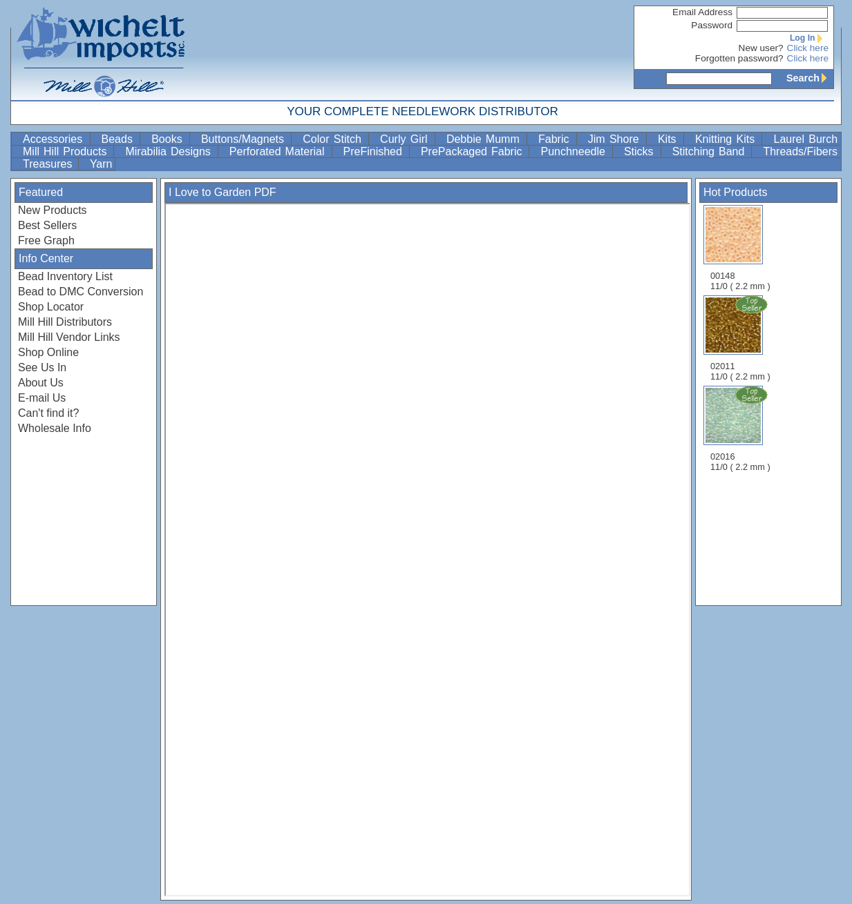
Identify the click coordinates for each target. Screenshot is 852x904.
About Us (41, 383)
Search (809, 77)
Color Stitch (334, 139)
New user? (761, 48)
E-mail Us (42, 398)
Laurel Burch (805, 139)
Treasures (49, 164)
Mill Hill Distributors (65, 322)
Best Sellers (47, 225)
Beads (120, 139)
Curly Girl (406, 139)
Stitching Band (710, 151)
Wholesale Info (54, 428)
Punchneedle (574, 151)
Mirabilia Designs (169, 151)
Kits (669, 139)
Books (169, 139)
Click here (808, 48)
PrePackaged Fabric (474, 151)
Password (711, 25)
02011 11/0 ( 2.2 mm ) (741, 338)
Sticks (641, 151)
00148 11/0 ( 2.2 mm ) (740, 248)
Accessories (55, 139)
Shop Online (48, 352)
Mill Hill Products (67, 151)
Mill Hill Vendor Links (69, 337)
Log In (809, 38)
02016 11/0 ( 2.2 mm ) (741, 428)
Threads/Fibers (800, 151)
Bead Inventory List (65, 276)
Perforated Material (279, 151)
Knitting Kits (727, 139)
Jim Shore (615, 139)
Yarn (101, 164)
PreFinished (374, 151)
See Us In (42, 367)
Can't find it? (48, 413)
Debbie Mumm (485, 139)
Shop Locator (51, 307)
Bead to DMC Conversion (80, 291)
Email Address (702, 12)
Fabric (556, 139)
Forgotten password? (739, 58)
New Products (52, 210)
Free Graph (46, 240)
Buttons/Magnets (244, 139)
